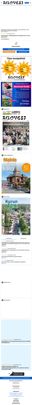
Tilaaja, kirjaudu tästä (9, 51)
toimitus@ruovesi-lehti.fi (16, 395)
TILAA (26, 2)
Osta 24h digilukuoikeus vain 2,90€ (16, 49)
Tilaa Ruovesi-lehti (23, 51)
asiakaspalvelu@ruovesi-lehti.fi (16, 392)
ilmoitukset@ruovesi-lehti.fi (16, 394)
